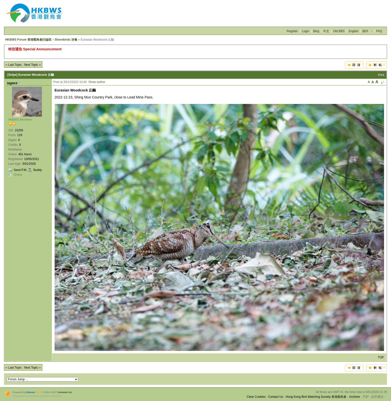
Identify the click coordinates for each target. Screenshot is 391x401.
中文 (326, 31)
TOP (381, 357)
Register (292, 31)
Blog (316, 31)
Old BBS (339, 31)
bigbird (12, 83)
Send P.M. (20, 170)
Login (305, 31)
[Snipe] (12, 75)
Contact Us (275, 397)
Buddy (37, 170)
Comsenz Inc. (65, 392)
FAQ (379, 31)
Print (381, 75)
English (353, 31)
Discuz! (30, 392)
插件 (365, 31)
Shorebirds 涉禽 (66, 39)
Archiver (354, 397)
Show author (96, 82)
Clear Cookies (256, 397)
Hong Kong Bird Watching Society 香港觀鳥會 (316, 397)
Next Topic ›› (32, 65)
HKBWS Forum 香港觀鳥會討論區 (28, 39)
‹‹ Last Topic (13, 65)
